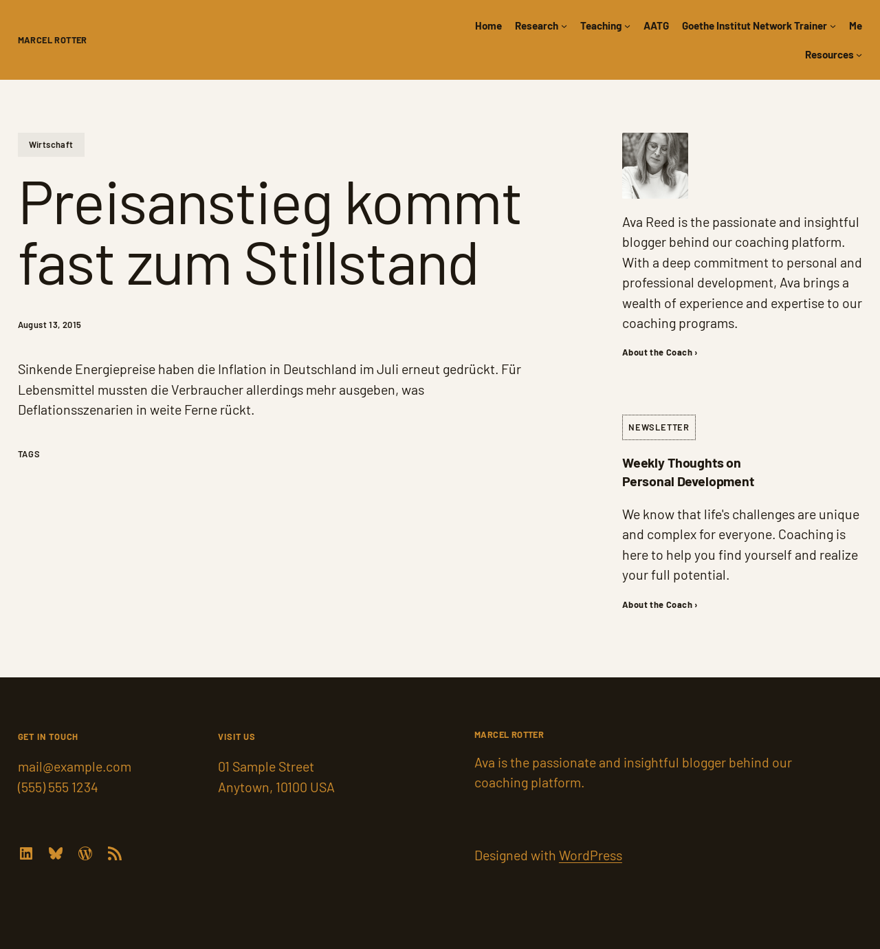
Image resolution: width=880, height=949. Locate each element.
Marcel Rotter (52, 39)
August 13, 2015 (50, 324)
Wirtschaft (51, 144)
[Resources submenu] (859, 54)
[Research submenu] (564, 25)
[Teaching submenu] (627, 25)
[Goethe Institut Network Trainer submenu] (833, 25)
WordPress (590, 855)
